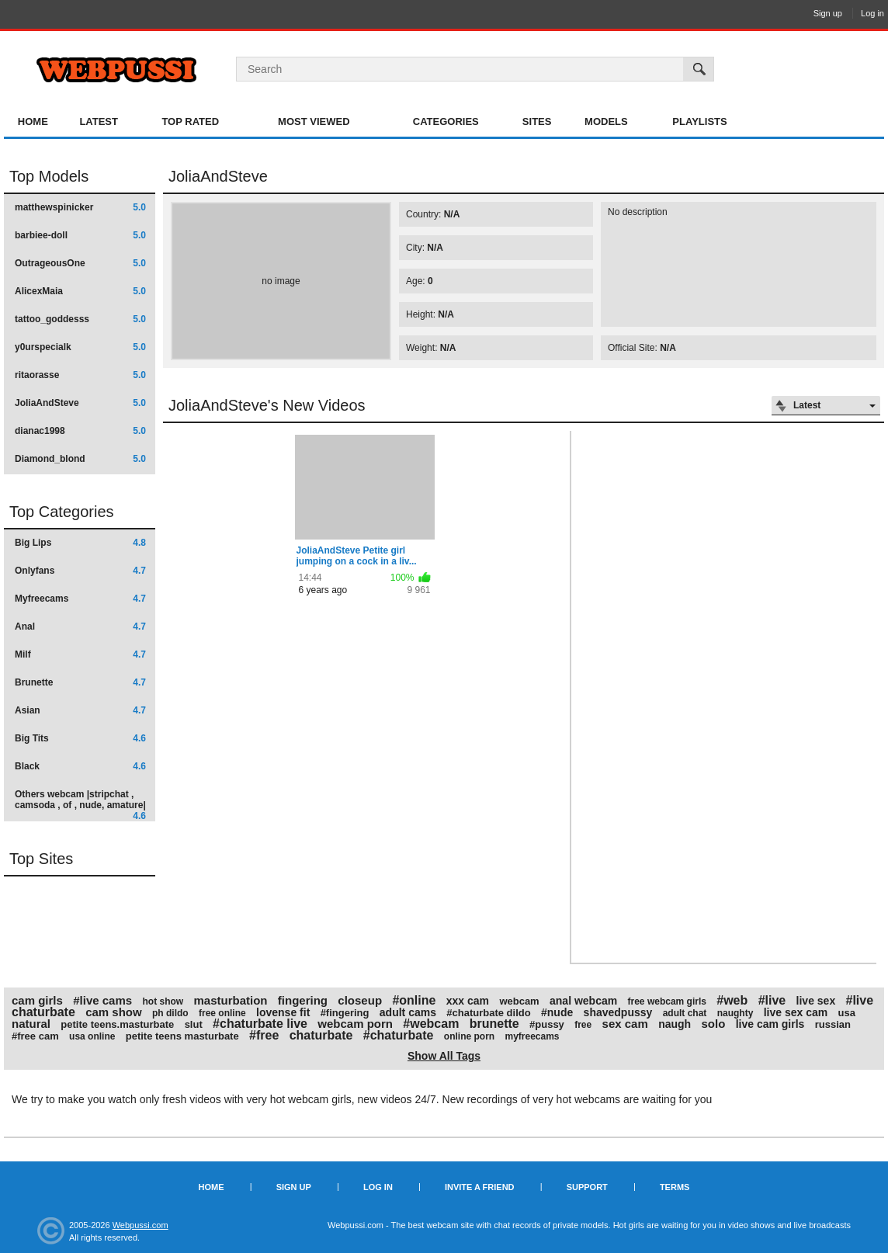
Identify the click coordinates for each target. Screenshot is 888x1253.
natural (31, 1023)
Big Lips (80, 542)
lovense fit (283, 1012)
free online (222, 1013)
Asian (80, 710)
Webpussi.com (140, 1225)
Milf (80, 654)
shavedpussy (618, 1012)
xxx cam (467, 1000)
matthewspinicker (80, 207)
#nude (557, 1012)
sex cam (625, 1023)
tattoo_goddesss (80, 319)
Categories (446, 121)
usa (846, 1013)
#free (264, 1035)
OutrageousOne (80, 263)
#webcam (431, 1023)
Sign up (827, 13)
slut (194, 1024)
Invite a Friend (480, 1187)
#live (772, 1000)
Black (80, 766)
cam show (113, 1012)
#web (732, 1000)
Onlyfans (80, 570)
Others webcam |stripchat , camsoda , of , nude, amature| (80, 805)
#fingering (345, 1013)
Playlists (699, 121)
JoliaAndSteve (80, 402)
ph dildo (170, 1013)
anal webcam (583, 1000)
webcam (519, 1001)
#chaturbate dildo (488, 1013)
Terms (675, 1187)
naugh (674, 1024)
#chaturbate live (260, 1023)
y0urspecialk (80, 347)
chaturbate (321, 1035)
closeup (360, 1000)
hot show (162, 1001)
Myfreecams (80, 598)
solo (713, 1023)
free (582, 1024)
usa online (92, 1036)
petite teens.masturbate (117, 1024)
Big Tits (80, 738)
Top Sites (41, 858)
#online (413, 1000)
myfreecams (532, 1036)
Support (587, 1187)
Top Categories (61, 511)
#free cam (35, 1036)
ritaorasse (80, 375)
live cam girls (770, 1024)
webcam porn (355, 1023)
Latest (98, 121)
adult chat (685, 1013)
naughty (735, 1013)
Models (606, 121)
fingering (303, 1000)
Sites (537, 121)
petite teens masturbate (182, 1036)
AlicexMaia (80, 291)
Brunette (80, 682)
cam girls (37, 1000)
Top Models (48, 176)
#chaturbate (398, 1035)
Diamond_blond (80, 458)
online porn (469, 1036)
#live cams (102, 1000)
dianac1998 (80, 430)
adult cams (408, 1012)
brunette (494, 1023)
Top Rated (190, 121)
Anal (80, 626)
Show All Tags (444, 1056)
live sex (816, 1000)
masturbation (230, 1000)
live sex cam (796, 1012)
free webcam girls (667, 1001)
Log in (872, 13)
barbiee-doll (80, 235)
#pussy (546, 1024)
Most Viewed (313, 121)
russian (833, 1024)
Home (33, 121)
